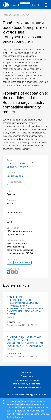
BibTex (28, 263)
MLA (16, 263)
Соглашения (27, 376)
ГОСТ (10, 263)
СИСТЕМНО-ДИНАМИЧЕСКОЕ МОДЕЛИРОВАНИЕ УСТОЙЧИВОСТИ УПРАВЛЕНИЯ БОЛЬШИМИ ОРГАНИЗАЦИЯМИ (25, 341)
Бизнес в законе (15, 176)
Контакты (26, 372)
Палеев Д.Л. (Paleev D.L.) (19, 163)
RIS (21, 263)
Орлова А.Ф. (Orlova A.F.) (19, 166)
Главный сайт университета (26, 384)
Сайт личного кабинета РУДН (27, 387)
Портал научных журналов (27, 380)
